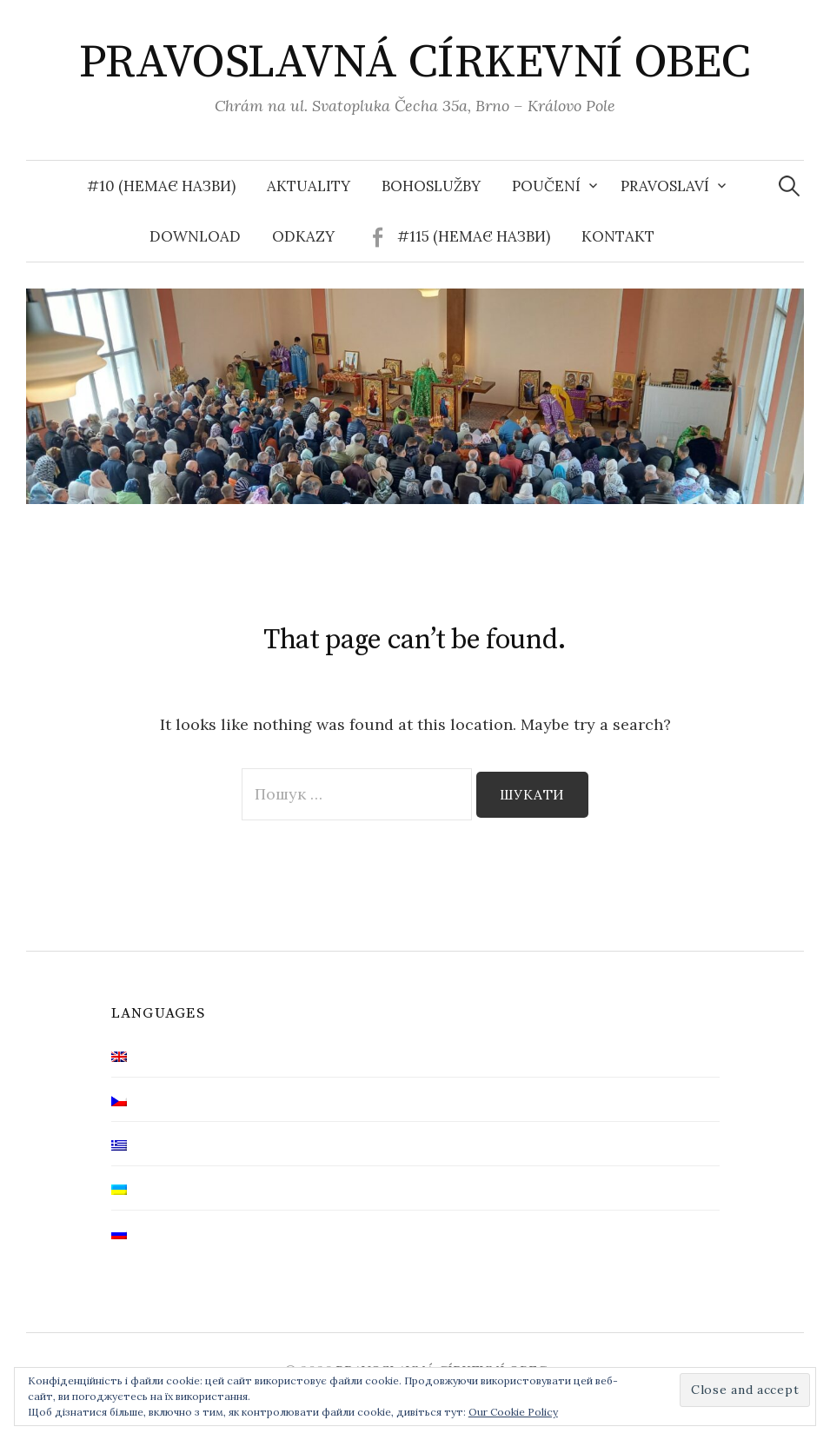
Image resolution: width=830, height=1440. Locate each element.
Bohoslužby (431, 186)
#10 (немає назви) (161, 186)
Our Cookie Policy (513, 1411)
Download (195, 236)
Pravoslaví (665, 186)
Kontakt (617, 236)
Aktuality (308, 186)
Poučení (546, 186)
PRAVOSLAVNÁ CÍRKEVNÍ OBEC (415, 62)
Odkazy (303, 236)
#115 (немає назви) (473, 236)
